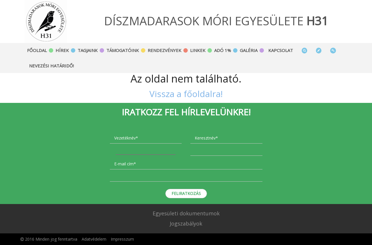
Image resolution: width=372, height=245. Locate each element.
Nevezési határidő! (51, 66)
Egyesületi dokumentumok (186, 213)
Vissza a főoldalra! (186, 94)
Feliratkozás (186, 193)
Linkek (197, 50)
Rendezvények (164, 50)
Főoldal (37, 50)
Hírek (62, 50)
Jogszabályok (186, 223)
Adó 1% (222, 50)
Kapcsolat (280, 50)
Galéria (248, 50)
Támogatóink (122, 50)
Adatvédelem (94, 239)
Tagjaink (88, 50)
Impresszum (122, 239)
